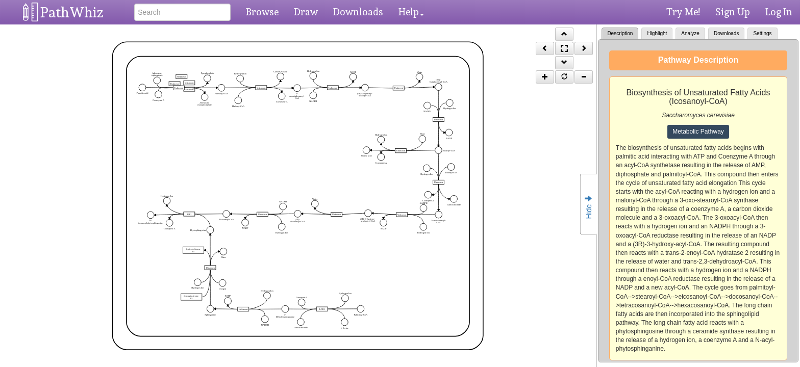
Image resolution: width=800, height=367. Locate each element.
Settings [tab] (762, 33)
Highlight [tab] (657, 33)
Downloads (358, 11)
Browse (262, 11)
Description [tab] (620, 33)
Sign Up (732, 11)
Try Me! (683, 11)
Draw (306, 11)
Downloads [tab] (726, 33)
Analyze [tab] (690, 33)
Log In (778, 11)
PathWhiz (72, 12)
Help (411, 11)
